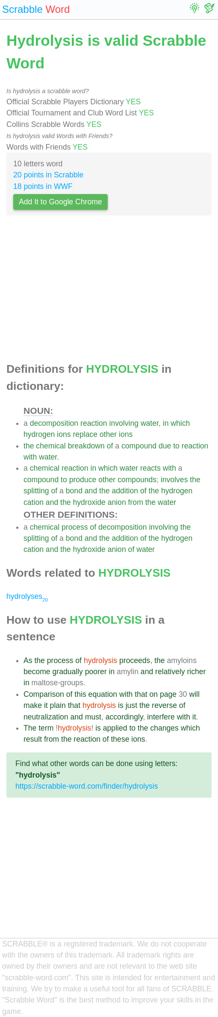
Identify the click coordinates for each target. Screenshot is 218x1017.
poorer (96, 671)
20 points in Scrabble (48, 175)
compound (138, 446)
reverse (164, 705)
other (108, 434)
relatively (170, 671)
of (110, 446)
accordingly (124, 717)
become (37, 671)
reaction (93, 423)
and (91, 490)
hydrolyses (27, 596)
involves (174, 479)
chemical (50, 446)
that (141, 694)
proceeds (134, 660)
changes (164, 728)
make (33, 705)
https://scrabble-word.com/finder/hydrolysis (86, 786)
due (165, 446)
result (33, 739)
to (176, 446)
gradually (67, 671)
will (194, 694)
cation (34, 502)
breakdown (86, 446)
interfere (161, 717)
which (180, 423)
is (121, 705)
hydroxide (89, 502)
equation (103, 694)
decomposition (54, 423)
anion (117, 502)
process (75, 527)
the (29, 446)
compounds (137, 479)
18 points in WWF (43, 186)
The (30, 728)
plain (58, 705)
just (131, 705)
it (46, 705)
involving (123, 423)
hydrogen (39, 434)
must (93, 717)
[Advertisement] (109, 291)
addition (125, 490)
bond (74, 490)
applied (115, 728)
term (45, 728)
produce (83, 479)
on (153, 694)
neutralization (46, 717)
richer (196, 671)
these (120, 739)
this (80, 694)
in (166, 423)
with (30, 457)
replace (85, 434)
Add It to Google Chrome (60, 202)
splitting (36, 490)
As (28, 660)
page (168, 694)
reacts (150, 468)
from (135, 502)
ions (64, 434)
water (150, 423)
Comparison (44, 694)
